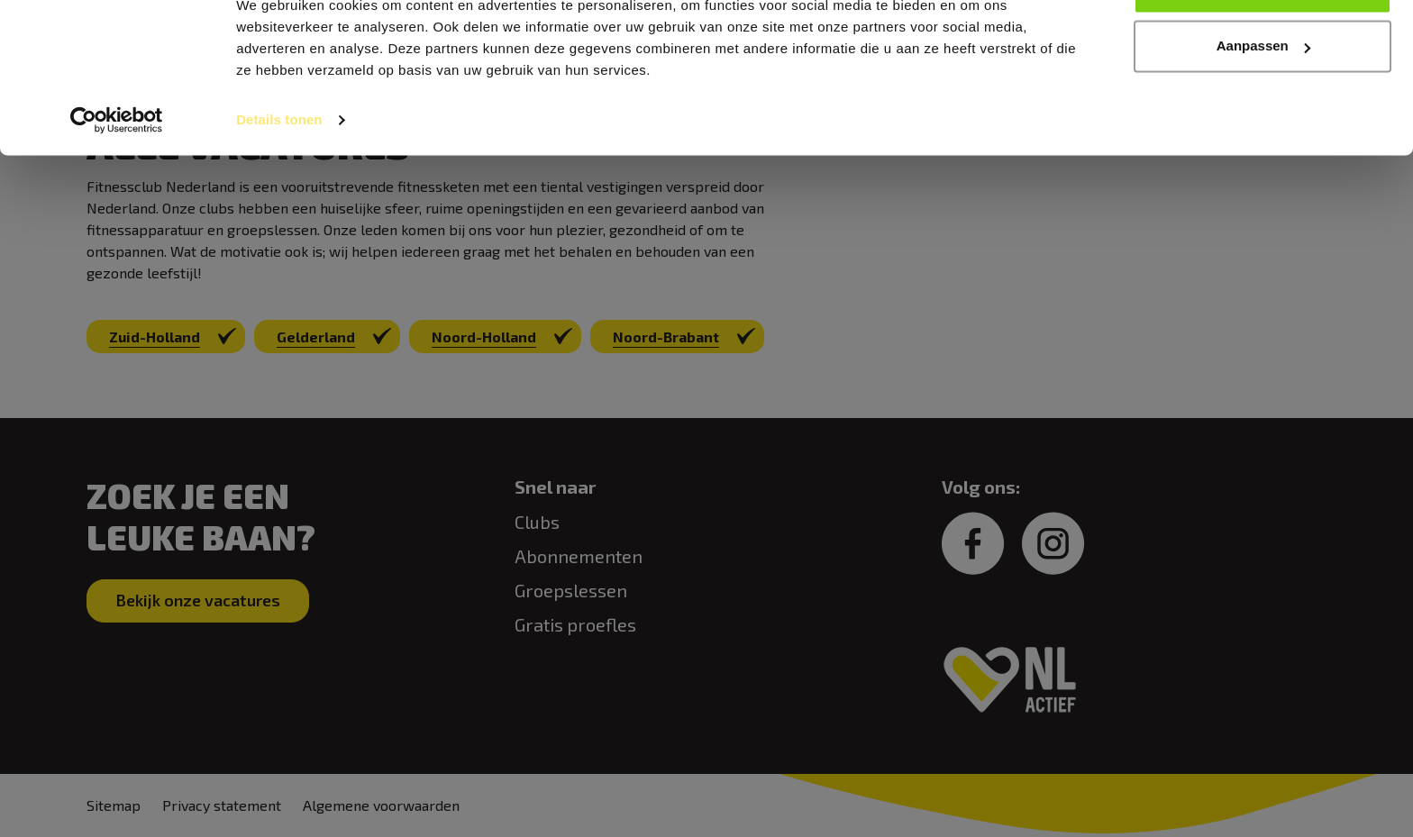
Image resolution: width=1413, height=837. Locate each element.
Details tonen (279, 179)
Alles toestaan (1262, 47)
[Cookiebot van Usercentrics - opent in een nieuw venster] (117, 180)
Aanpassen (1263, 106)
